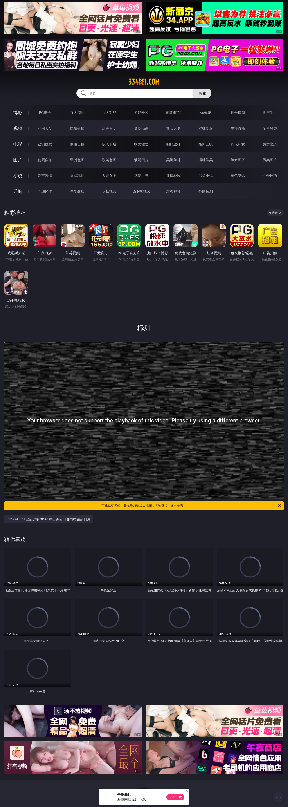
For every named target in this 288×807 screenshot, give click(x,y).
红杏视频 (173, 191)
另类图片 (270, 159)
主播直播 (238, 128)
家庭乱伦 (77, 175)
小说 (17, 175)
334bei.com (144, 81)
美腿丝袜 (173, 159)
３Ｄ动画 (141, 128)
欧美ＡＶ (109, 128)
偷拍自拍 (77, 144)
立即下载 (175, 797)
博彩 (17, 112)
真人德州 (77, 112)
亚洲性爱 (45, 144)
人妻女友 (109, 175)
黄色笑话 (238, 175)
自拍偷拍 (77, 128)
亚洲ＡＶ (45, 128)
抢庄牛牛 (270, 112)
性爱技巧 (270, 175)
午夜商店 (77, 191)
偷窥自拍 (45, 159)
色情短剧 (205, 191)
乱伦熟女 (238, 144)
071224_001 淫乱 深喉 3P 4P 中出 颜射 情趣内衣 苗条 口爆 (48, 519)
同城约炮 (45, 191)
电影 (17, 144)
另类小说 (205, 175)
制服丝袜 (173, 144)
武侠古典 (141, 175)
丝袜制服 (205, 128)
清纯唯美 (205, 159)
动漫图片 (141, 159)
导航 (17, 191)
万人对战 (109, 112)
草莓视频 (109, 191)
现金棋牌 (238, 112)
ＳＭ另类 (270, 128)
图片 (17, 160)
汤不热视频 (141, 191)
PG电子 (45, 112)
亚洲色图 (77, 159)
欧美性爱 (141, 144)
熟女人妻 (173, 128)
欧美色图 (109, 159)
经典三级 (205, 144)
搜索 (202, 93)
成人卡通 (109, 144)
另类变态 (270, 144)
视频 (17, 128)
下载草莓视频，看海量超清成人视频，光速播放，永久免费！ (191, 505)
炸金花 (205, 112)
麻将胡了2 (173, 112)
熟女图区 (238, 159)
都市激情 (45, 175)
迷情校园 (173, 175)
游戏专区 (141, 112)
